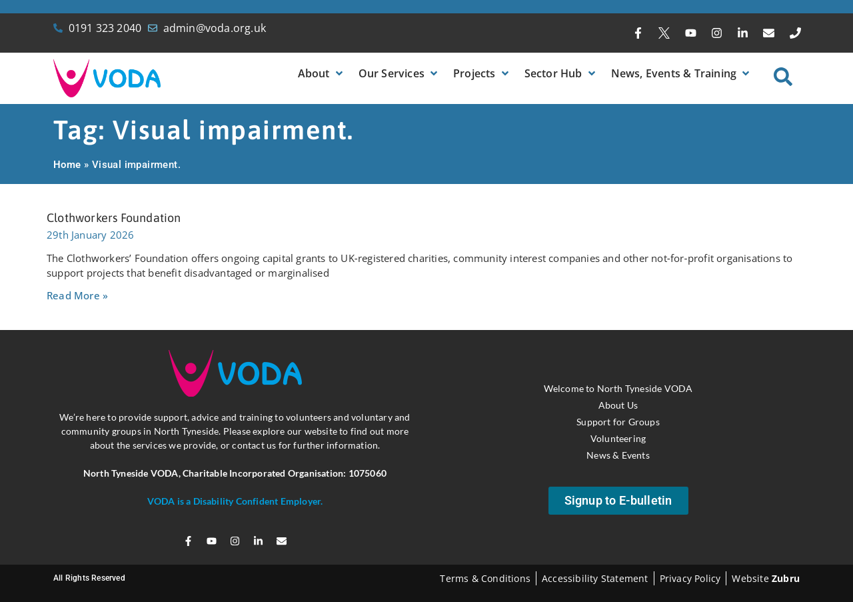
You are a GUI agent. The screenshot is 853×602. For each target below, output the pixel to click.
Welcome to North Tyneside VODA (618, 388)
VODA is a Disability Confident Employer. (235, 501)
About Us (618, 405)
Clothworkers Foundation (114, 218)
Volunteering (618, 438)
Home (67, 165)
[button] (321, 73)
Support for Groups (618, 421)
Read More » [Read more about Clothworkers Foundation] (77, 295)
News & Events (618, 455)
